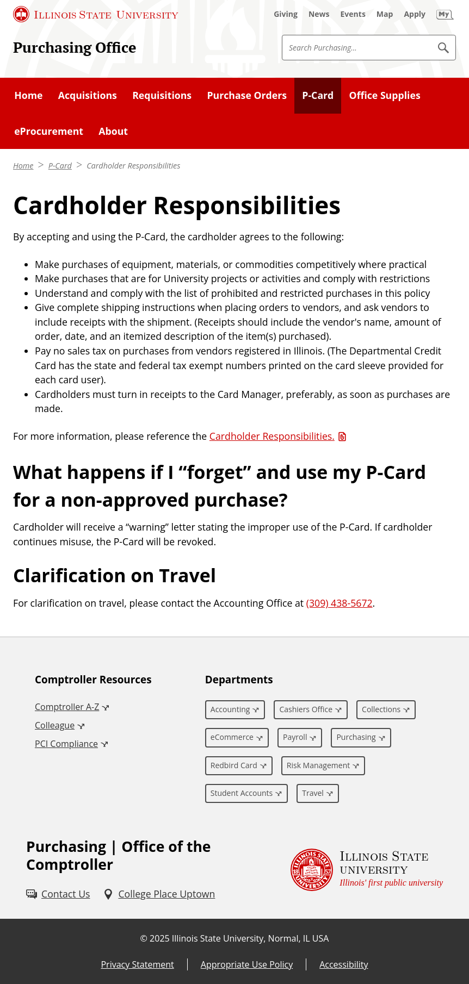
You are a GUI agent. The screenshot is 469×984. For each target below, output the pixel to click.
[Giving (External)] (285, 14)
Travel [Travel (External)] (313, 793)
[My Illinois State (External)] (445, 14)
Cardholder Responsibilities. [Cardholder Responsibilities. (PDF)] (272, 436)
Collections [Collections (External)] (381, 709)
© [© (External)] (143, 938)
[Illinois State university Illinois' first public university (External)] (367, 869)
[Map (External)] (385, 14)
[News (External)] (319, 14)
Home (23, 165)
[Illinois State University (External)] (95, 14)
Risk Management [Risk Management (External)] (318, 765)
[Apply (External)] (415, 14)
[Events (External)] (353, 14)
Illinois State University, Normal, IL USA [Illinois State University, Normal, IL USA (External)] (250, 938)
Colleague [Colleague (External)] (55, 725)
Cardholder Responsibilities (133, 165)
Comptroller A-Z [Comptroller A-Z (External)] (67, 707)
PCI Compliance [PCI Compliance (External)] (66, 744)
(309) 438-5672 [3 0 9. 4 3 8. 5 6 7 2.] (339, 602)
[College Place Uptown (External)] (159, 894)
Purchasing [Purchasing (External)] (355, 737)
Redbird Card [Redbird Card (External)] (234, 765)
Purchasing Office (75, 47)
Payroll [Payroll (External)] (295, 737)
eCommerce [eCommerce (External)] (232, 737)
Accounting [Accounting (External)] (230, 709)
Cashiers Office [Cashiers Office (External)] (305, 709)
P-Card (60, 165)
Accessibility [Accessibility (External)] (343, 964)
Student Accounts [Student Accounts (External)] (242, 793)
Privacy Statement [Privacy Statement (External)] (137, 964)
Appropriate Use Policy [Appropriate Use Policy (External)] (247, 964)
